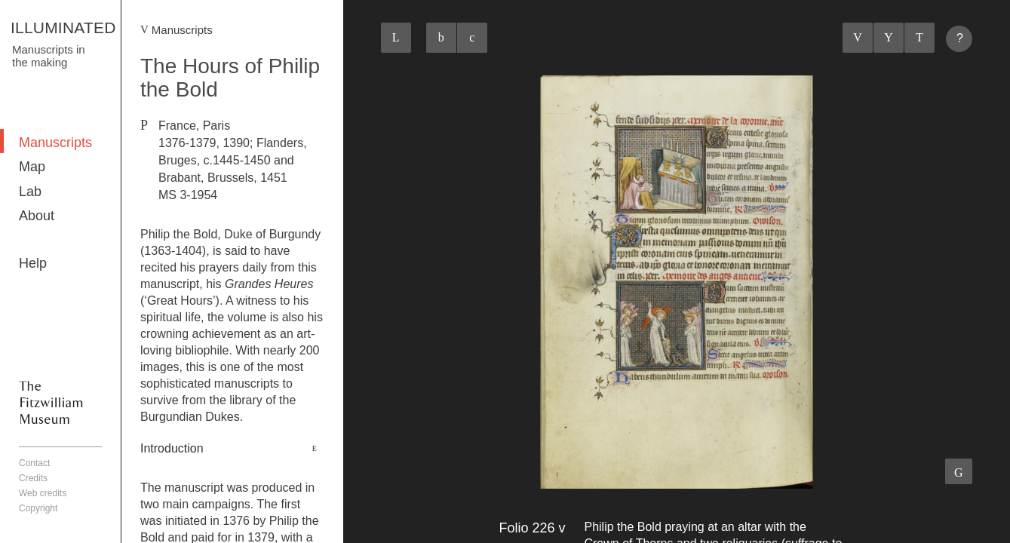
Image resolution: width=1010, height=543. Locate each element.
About (36, 215)
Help (33, 263)
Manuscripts (55, 142)
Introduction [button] (172, 448)
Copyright (38, 508)
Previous (858, 38)
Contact (34, 463)
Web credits (42, 493)
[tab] (232, 449)
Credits (33, 478)
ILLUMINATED (63, 27)
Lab (30, 191)
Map (32, 166)
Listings (888, 38)
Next (919, 38)
